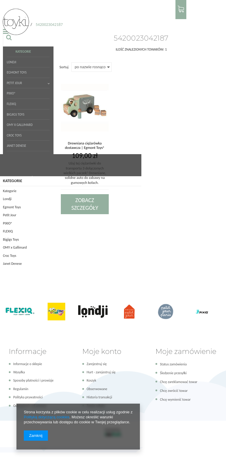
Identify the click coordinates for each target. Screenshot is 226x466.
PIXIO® (120, 22)
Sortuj (63, 116)
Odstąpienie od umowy (29, 402)
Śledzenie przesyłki (173, 370)
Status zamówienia (173, 361)
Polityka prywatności (28, 394)
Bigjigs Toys (146, 22)
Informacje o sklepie (27, 361)
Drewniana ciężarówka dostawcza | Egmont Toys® (85, 194)
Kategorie (53, 22)
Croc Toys (71, 41)
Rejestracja (178, 6)
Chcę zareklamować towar (178, 379)
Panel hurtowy (206, 6)
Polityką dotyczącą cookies (46, 417)
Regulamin (20, 386)
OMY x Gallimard (49, 41)
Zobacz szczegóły (84, 253)
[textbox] (191, 22)
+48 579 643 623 (65, 6)
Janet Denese (89, 41)
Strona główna (14, 68)
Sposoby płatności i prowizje (33, 377)
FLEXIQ (131, 22)
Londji (67, 22)
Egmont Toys (83, 22)
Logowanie (158, 6)
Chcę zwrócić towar (174, 387)
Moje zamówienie (185, 348)
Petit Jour (103, 22)
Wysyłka (19, 369)
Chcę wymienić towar (175, 396)
